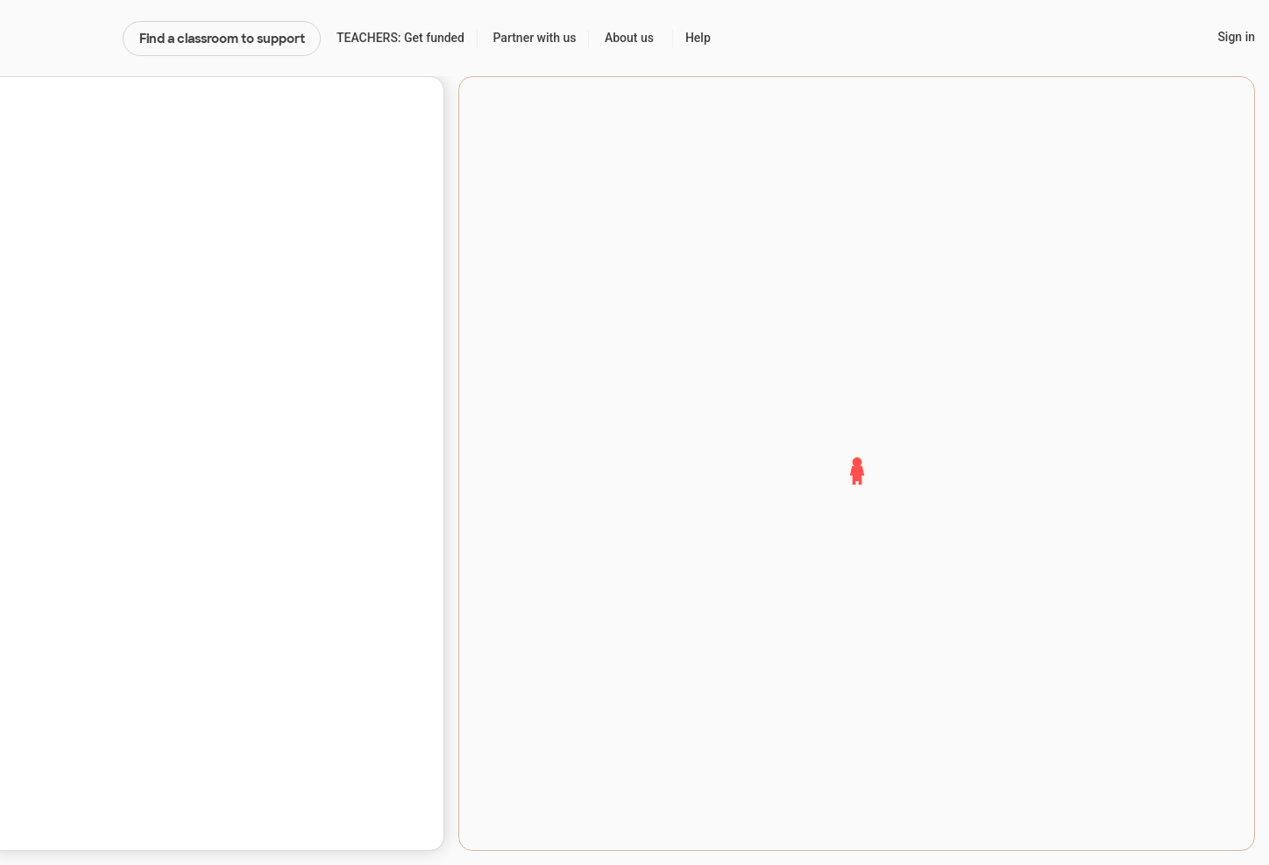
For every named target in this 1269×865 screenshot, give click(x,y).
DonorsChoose (61, 38)
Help (698, 38)
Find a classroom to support (222, 38)
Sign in (1236, 37)
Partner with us (535, 38)
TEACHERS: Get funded (400, 38)
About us (629, 38)
